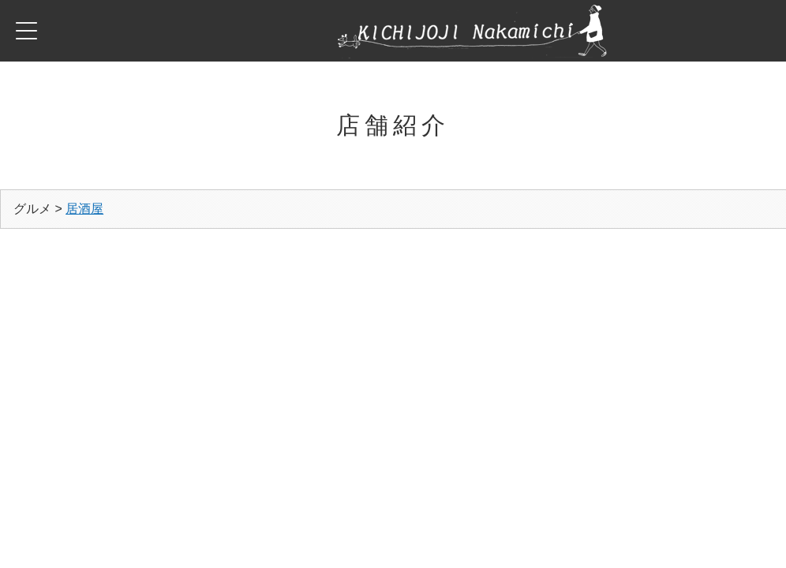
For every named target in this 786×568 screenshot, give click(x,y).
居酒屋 (84, 208)
